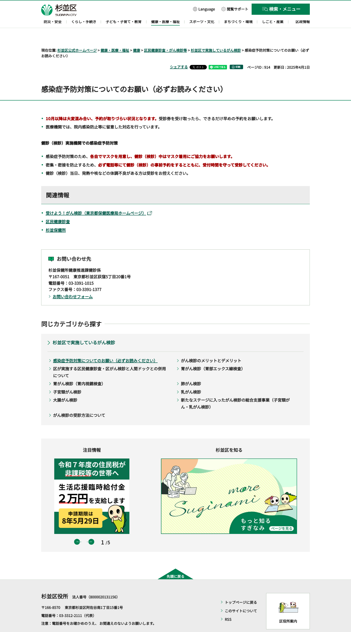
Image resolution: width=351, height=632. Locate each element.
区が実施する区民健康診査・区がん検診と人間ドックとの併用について (109, 359)
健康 (136, 37)
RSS (228, 606)
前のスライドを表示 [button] (77, 529)
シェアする (179, 54)
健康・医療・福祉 (115, 37)
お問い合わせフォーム (73, 284)
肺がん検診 (191, 371)
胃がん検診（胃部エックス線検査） (213, 356)
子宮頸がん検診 (67, 379)
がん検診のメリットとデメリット (211, 347)
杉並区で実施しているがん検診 (216, 37)
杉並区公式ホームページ (77, 37)
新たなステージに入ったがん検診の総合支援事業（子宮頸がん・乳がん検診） (235, 390)
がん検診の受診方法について (79, 402)
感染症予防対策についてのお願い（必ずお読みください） (105, 347)
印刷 (237, 54)
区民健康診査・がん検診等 (165, 37)
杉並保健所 (56, 217)
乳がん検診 (191, 379)
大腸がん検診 (65, 387)
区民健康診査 (58, 208)
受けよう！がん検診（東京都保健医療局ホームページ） (99, 200)
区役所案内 (288, 608)
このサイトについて (241, 598)
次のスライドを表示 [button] (91, 529)
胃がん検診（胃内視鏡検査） (79, 371)
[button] (204, 9)
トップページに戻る (241, 589)
